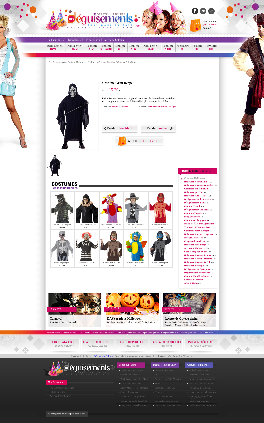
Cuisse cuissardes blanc (131, 383)
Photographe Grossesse (62, 387)
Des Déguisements (57, 62)
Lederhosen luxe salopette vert (203, 392)
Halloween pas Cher (194, 192)
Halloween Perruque (194, 265)
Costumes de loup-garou (196, 220)
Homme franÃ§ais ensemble (202, 379)
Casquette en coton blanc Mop (134, 405)
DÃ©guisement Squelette (196, 209)
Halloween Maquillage (195, 244)
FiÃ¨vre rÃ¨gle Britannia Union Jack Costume (199, 389)
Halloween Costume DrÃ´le (197, 262)
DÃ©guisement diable (195, 202)
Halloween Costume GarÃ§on (101, 62)
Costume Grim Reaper (127, 62)
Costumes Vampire (193, 213)
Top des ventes (92, 39)
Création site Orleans (103, 356)
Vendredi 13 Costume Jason (197, 227)
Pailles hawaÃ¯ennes (198, 370)
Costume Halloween (77, 62)
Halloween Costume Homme (198, 258)
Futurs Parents (57, 391)
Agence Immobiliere (60, 395)
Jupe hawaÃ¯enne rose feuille (202, 405)
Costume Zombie (192, 206)
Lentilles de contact (193, 279)
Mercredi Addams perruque (132, 396)
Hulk (157, 374)
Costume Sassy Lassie (199, 374)
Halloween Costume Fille (196, 181)
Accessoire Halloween (194, 248)
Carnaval (56, 318)
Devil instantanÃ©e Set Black (134, 379)
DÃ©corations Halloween (124, 318)
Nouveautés (74, 39)
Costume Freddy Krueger (196, 230)
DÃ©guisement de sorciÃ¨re (197, 199)
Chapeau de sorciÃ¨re (194, 241)
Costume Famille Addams (196, 276)
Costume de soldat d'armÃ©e (133, 401)
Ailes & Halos (191, 283)
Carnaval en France (163, 396)
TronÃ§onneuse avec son (132, 370)
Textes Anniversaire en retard (168, 405)
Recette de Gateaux (113, 39)
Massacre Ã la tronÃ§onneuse (199, 223)
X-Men (158, 383)
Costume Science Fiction (196, 188)
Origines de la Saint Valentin (168, 379)
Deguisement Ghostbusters (197, 272)
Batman (158, 392)
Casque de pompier (129, 392)
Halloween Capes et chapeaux (198, 234)
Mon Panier (209, 21)
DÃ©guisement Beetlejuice (197, 269)
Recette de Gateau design (181, 318)
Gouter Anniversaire (164, 370)
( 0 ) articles (209, 24)
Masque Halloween (193, 237)
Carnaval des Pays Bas (165, 387)
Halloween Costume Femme (197, 255)
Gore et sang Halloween (195, 251)
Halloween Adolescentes (195, 195)
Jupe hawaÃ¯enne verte (199, 401)
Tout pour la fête (55, 39)
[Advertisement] (110, 73)
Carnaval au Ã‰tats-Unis (166, 401)
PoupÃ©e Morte (192, 216)
